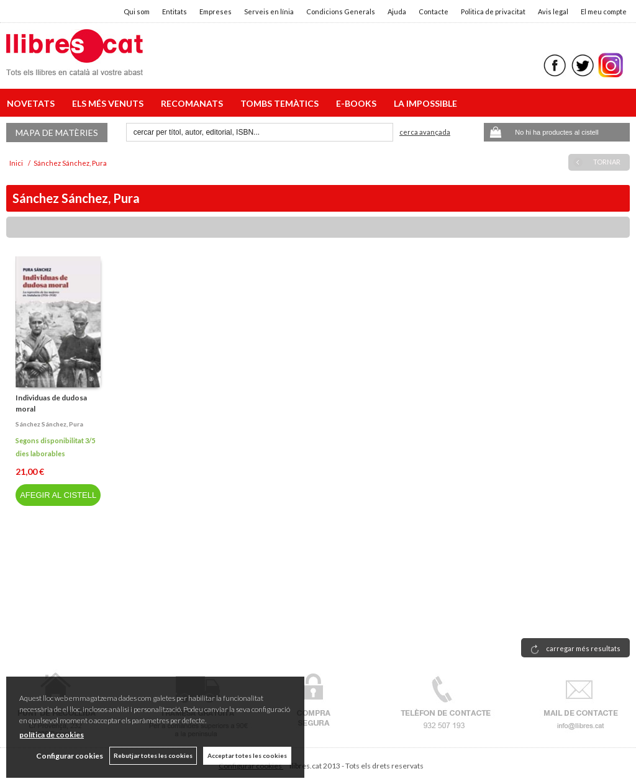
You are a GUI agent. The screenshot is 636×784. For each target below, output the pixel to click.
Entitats (174, 11)
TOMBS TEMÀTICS (281, 103)
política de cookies (51, 734)
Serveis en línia (269, 11)
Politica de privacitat (493, 11)
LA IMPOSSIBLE (425, 103)
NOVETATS (32, 103)
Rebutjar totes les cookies (153, 755)
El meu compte (604, 11)
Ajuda (397, 11)
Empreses (215, 11)
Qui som (137, 11)
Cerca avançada (424, 132)
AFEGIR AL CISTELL (58, 495)
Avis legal (553, 11)
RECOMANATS (194, 103)
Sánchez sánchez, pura (49, 424)
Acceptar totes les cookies (247, 755)
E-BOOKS (358, 103)
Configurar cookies (69, 755)
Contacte (433, 11)
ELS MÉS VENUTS (109, 103)
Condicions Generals (340, 11)
